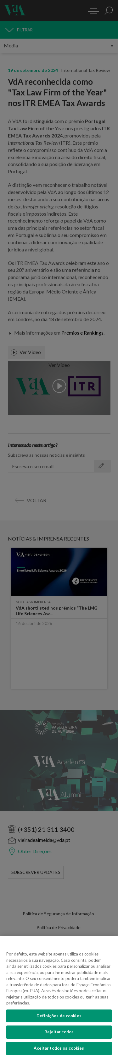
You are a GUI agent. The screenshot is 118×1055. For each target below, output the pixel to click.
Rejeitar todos (59, 1035)
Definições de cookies (59, 1018)
